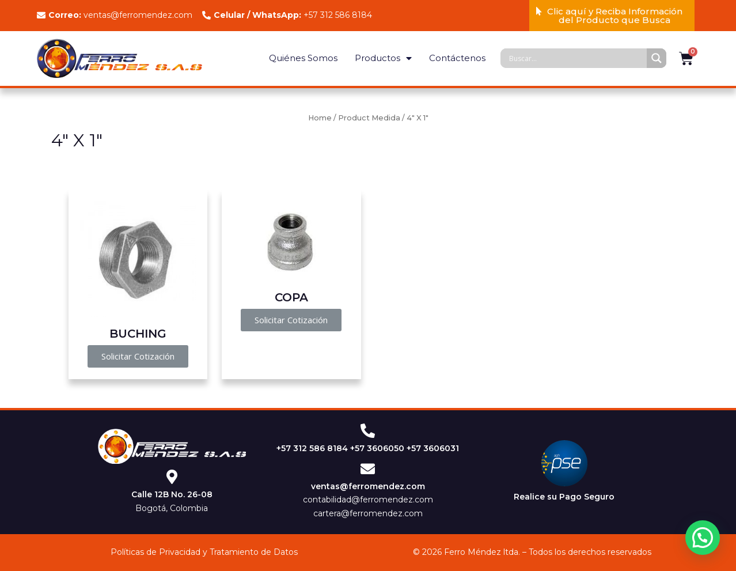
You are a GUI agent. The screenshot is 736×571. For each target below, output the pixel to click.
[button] (612, 15)
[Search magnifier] (656, 58)
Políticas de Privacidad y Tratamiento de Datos (204, 552)
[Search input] (576, 58)
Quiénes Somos (303, 57)
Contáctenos (457, 57)
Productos (383, 58)
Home (320, 118)
